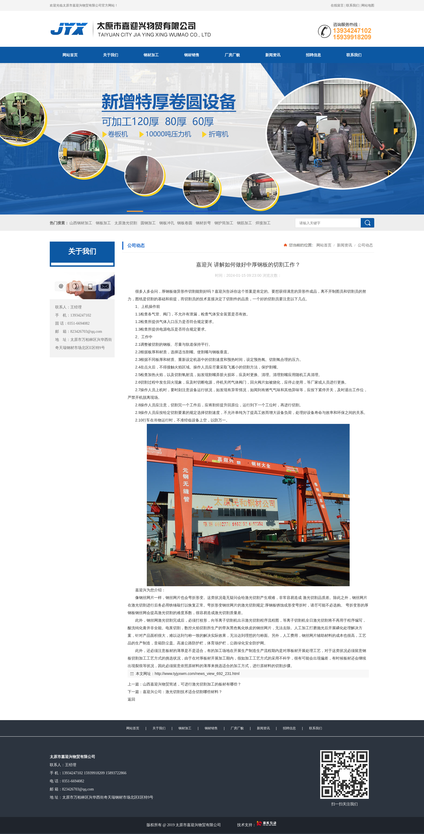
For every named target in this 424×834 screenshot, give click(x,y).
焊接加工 (263, 223)
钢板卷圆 (184, 223)
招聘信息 (313, 55)
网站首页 (70, 55)
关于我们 (110, 55)
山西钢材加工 (80, 223)
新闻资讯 (272, 55)
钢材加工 (151, 55)
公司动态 (365, 245)
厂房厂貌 (232, 55)
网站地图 (367, 5)
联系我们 (352, 5)
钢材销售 (191, 55)
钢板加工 (103, 223)
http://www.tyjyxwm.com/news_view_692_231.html (197, 673)
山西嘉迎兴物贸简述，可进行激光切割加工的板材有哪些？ (192, 684)
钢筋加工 (244, 223)
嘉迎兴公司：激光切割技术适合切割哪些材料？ (182, 692)
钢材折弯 (203, 223)
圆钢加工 (148, 223)
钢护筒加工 (223, 223)
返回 (131, 699)
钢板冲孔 (166, 223)
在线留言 (337, 5)
